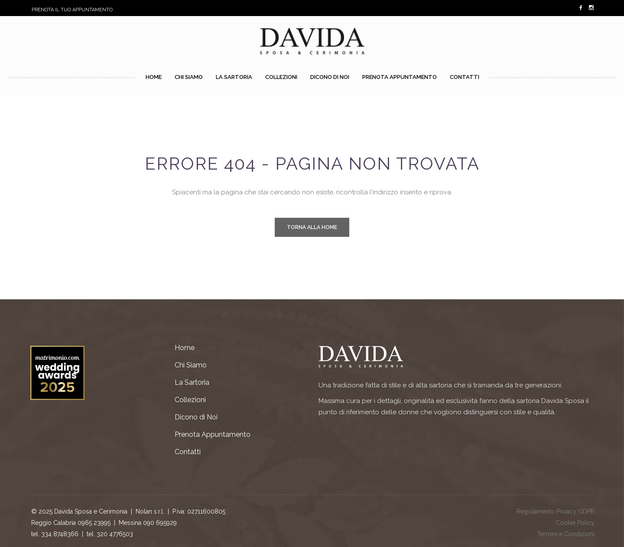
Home (185, 348)
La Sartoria (192, 382)
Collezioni (190, 400)
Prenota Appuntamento (212, 434)
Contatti (188, 452)
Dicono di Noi (196, 417)
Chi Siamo (191, 365)
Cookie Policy (575, 522)
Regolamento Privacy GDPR (556, 511)
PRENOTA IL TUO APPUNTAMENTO (72, 10)
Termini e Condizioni (566, 534)
